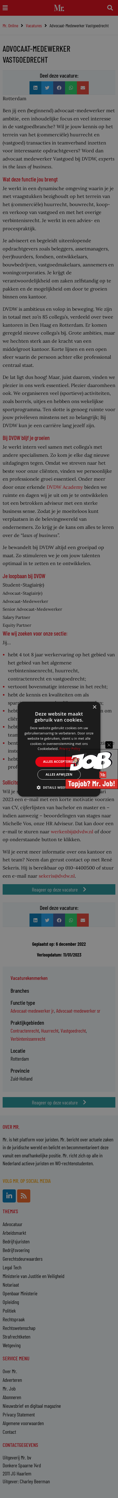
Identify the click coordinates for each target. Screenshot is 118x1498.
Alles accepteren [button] (59, 761)
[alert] (59, 749)
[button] (59, 787)
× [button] (94, 707)
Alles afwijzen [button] (59, 774)
